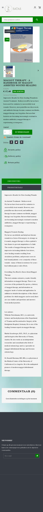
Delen (11, 142)
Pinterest (21, 142)
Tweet (16, 142)
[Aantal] (6, 132)
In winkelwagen (22, 132)
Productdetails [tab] (14, 187)
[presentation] (21, 464)
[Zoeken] (21, 19)
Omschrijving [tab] (13, 181)
